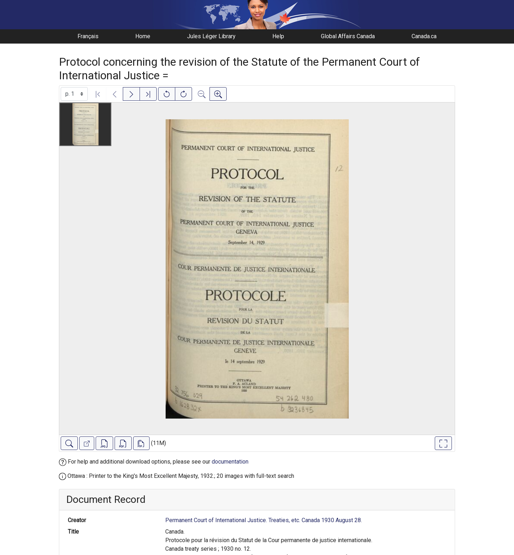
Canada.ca (424, 36)
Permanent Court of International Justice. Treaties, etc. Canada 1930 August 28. (263, 520)
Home (142, 36)
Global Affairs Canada (348, 36)
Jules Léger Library (211, 36)
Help (278, 36)
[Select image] (74, 94)
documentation (230, 461)
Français (88, 36)
